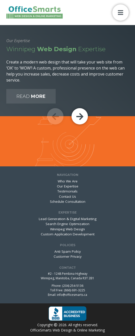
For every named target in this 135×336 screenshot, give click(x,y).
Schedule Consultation (67, 201)
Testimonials (67, 191)
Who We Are (68, 181)
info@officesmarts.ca (72, 295)
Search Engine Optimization (67, 224)
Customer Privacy (68, 256)
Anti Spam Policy (67, 251)
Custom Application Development (67, 234)
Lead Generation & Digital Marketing (67, 219)
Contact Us (67, 196)
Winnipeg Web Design (67, 229)
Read (31, 96)
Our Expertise (67, 186)
